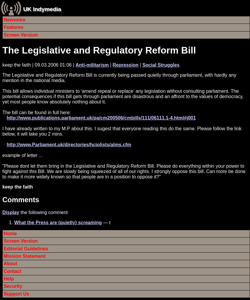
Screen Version (21, 34)
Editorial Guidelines (26, 248)
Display (10, 212)
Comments (20, 200)
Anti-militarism (92, 64)
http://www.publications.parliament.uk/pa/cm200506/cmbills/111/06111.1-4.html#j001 (101, 117)
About (10, 263)
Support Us (16, 293)
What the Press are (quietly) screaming (58, 222)
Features (13, 27)
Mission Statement (24, 256)
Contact (12, 271)
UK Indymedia (42, 9)
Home (10, 233)
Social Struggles (160, 64)
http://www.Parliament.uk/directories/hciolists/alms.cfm (69, 144)
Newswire (15, 19)
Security (13, 286)
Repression (125, 64)
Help (9, 278)
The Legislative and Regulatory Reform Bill (99, 50)
